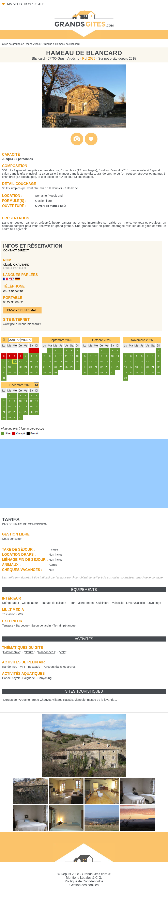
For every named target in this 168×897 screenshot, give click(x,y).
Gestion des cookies (83, 885)
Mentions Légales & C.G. (84, 877)
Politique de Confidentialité (84, 881)
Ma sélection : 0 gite (25, 4)
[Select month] (14, 340)
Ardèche (47, 43)
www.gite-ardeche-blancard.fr (22, 324)
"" (11, 652)
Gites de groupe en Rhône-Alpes (21, 43)
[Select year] (26, 340)
